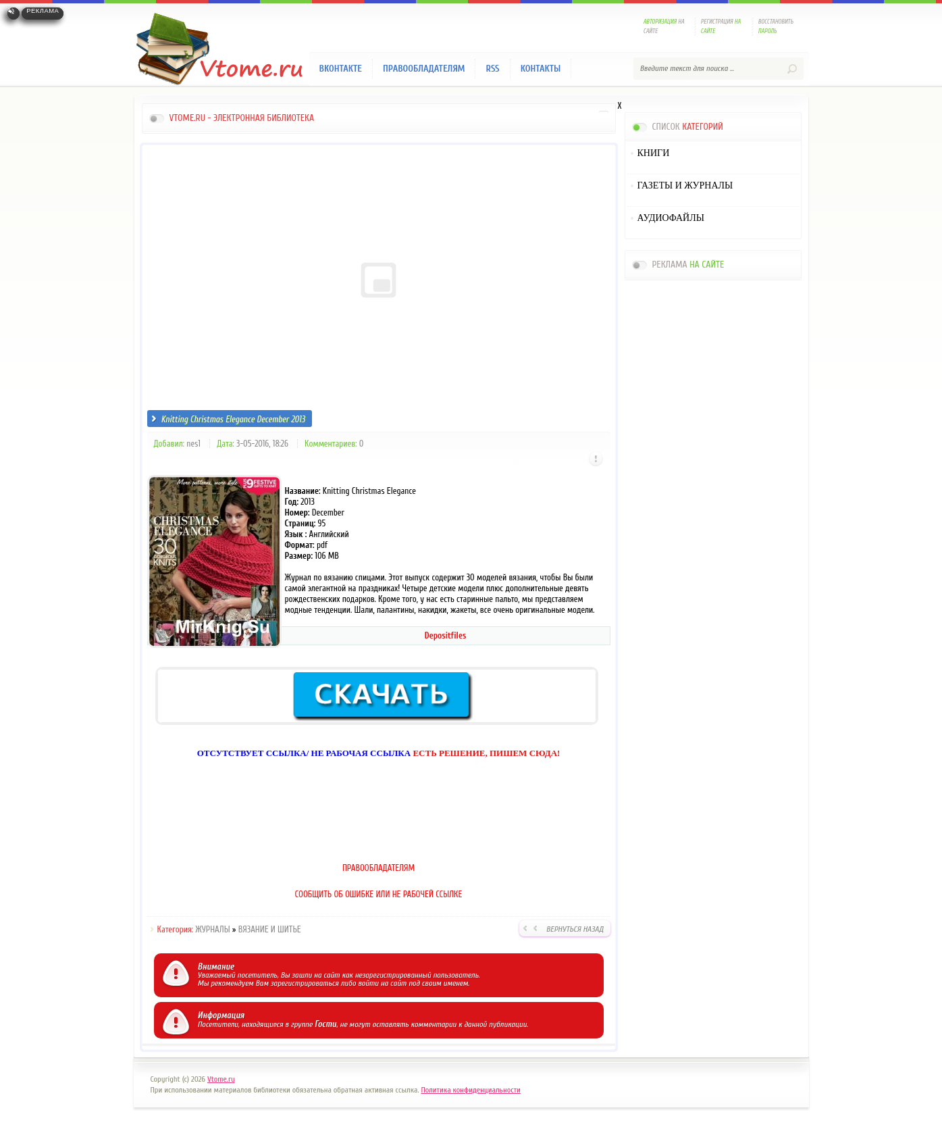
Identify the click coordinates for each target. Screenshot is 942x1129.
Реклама (42, 10)
